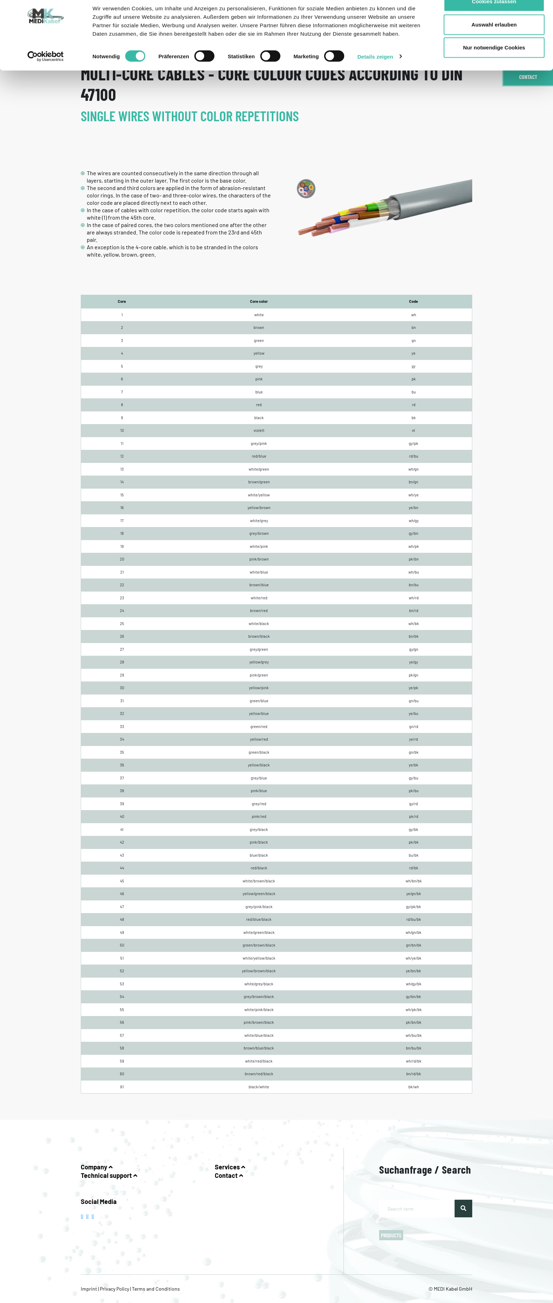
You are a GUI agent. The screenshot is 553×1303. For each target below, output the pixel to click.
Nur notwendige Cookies (494, 65)
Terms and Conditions (155, 1289)
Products (391, 1235)
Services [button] (230, 1167)
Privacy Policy (114, 1289)
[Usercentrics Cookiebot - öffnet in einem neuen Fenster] (46, 74)
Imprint (89, 1289)
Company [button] (97, 1167)
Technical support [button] (109, 1175)
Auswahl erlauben (494, 42)
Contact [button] (229, 1175)
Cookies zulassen (494, 19)
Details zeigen (375, 74)
